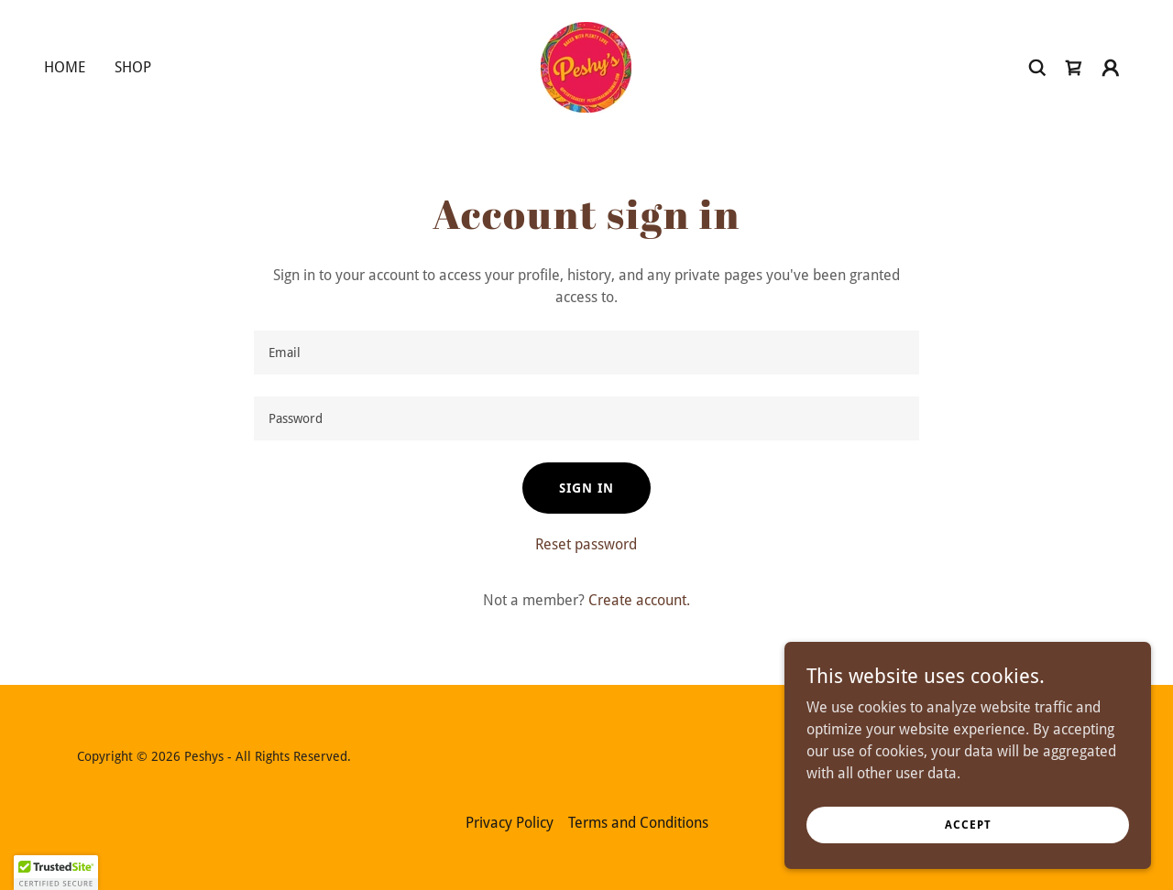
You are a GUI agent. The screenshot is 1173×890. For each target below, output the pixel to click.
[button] (1110, 67)
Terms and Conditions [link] (638, 822)
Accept (968, 824)
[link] (586, 66)
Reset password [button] (586, 544)
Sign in (586, 488)
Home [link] (64, 67)
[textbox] (586, 352)
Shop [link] (133, 67)
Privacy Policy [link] (510, 822)
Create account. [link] (639, 600)
